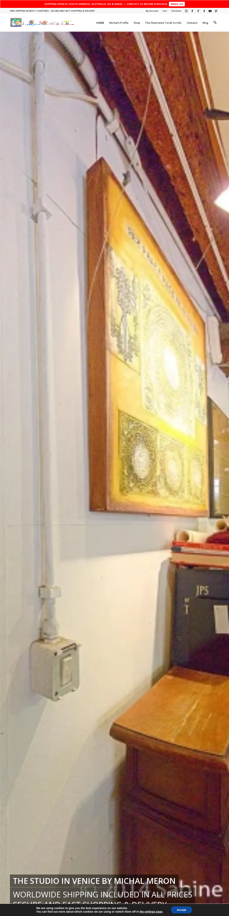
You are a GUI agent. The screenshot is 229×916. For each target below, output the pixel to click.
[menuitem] (152, 11)
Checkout (176, 10)
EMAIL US (177, 4)
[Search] (215, 23)
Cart (164, 10)
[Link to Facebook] (192, 11)
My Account (152, 10)
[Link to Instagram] (186, 11)
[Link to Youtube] (210, 11)
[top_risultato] (42, 23)
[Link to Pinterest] (216, 11)
